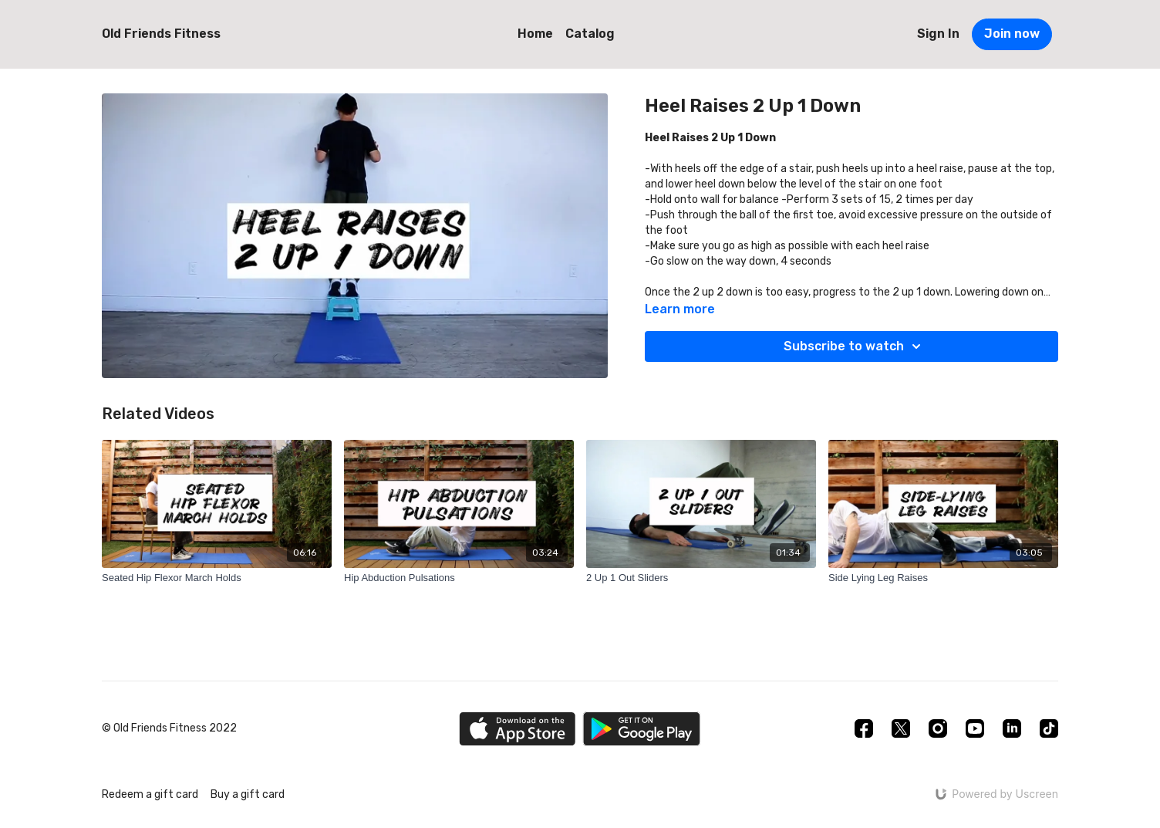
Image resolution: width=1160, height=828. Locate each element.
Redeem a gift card (150, 794)
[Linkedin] (1012, 728)
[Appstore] (517, 728)
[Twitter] (901, 728)
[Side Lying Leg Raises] (943, 578)
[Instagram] (938, 728)
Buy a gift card (248, 794)
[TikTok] (1049, 728)
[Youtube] (975, 728)
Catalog (590, 33)
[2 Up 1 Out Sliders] (701, 578)
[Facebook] (864, 728)
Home (535, 33)
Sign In (938, 33)
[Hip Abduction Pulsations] (459, 578)
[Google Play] (641, 728)
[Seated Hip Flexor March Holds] (217, 578)
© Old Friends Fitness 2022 (169, 728)
